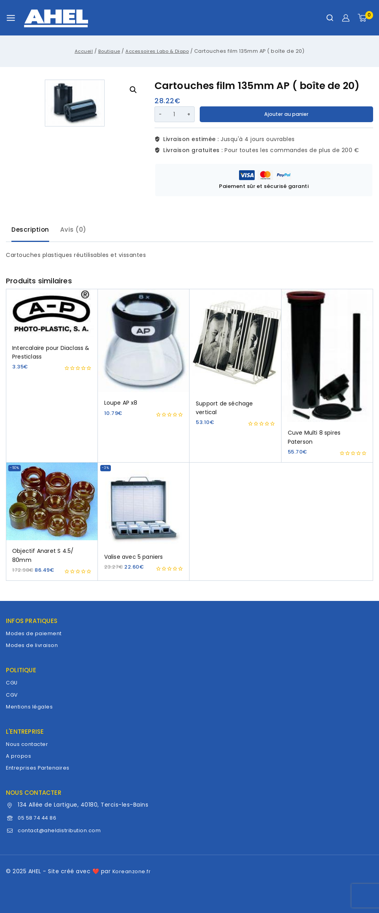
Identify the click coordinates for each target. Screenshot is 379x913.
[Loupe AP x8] (144, 342)
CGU (12, 682)
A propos (18, 756)
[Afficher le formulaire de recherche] (330, 18)
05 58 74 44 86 (40, 818)
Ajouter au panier (287, 114)
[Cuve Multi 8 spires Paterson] (327, 357)
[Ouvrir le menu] (11, 18)
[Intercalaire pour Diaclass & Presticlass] (52, 315)
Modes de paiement (35, 633)
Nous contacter (29, 744)
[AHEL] (56, 18)
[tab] (32, 231)
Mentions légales (30, 706)
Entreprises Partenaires (39, 768)
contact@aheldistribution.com (63, 830)
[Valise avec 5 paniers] (144, 506)
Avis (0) (78, 230)
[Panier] (365, 17)
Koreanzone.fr (132, 871)
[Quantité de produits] (174, 114)
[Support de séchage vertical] (235, 343)
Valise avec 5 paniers (133, 559)
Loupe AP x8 (121, 405)
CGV (12, 695)
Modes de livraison (33, 645)
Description (32, 230)
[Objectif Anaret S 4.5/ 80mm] (52, 504)
